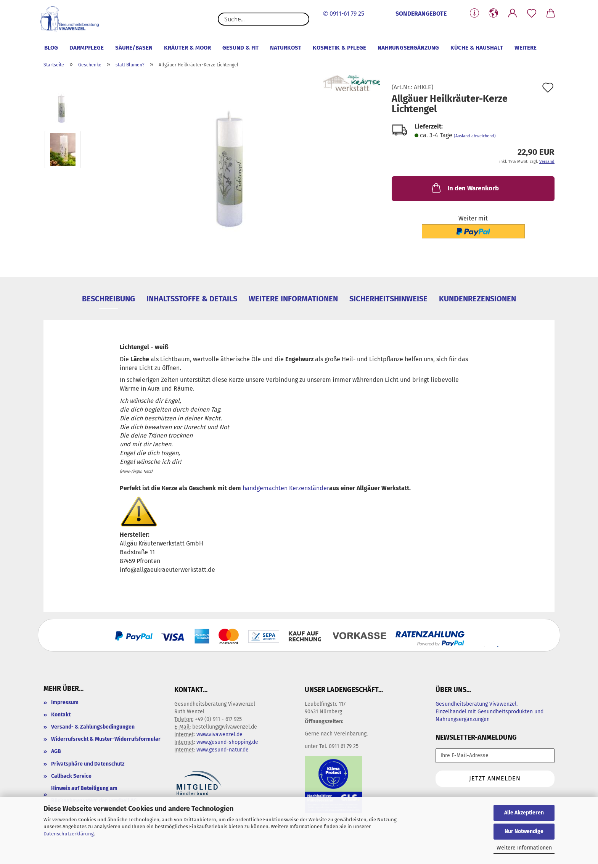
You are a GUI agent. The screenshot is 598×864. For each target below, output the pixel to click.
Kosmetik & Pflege (339, 47)
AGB (56, 751)
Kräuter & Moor (187, 47)
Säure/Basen (134, 47)
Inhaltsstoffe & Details (191, 298)
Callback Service (71, 776)
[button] (493, 13)
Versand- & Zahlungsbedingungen (93, 727)
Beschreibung (108, 298)
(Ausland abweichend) (475, 136)
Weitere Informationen (524, 848)
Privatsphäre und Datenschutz (87, 764)
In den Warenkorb (464, 188)
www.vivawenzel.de (219, 734)
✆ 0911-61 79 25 (343, 13)
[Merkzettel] (531, 13)
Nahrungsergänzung (408, 47)
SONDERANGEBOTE (421, 13)
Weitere (525, 47)
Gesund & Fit (240, 47)
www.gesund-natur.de (222, 750)
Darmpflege (86, 47)
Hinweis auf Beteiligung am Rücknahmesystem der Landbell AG (94, 794)
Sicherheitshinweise (388, 298)
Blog (51, 47)
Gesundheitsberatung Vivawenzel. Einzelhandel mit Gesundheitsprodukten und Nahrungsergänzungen (489, 711)
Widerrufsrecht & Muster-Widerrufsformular (106, 739)
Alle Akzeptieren (524, 812)
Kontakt (61, 714)
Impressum (65, 702)
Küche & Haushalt (476, 47)
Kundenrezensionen (477, 298)
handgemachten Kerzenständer (286, 488)
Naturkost (285, 47)
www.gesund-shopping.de (227, 742)
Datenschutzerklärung (68, 834)
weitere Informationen (293, 298)
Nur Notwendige (524, 831)
